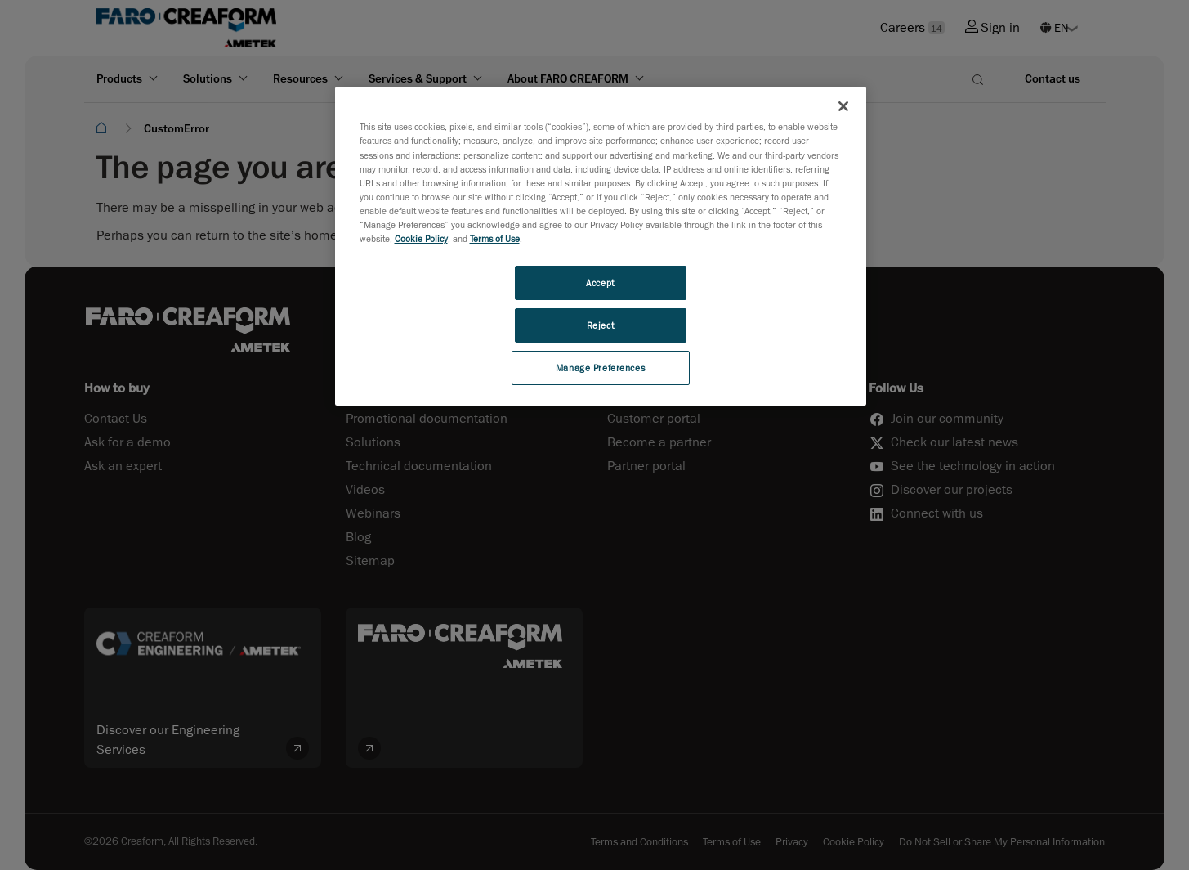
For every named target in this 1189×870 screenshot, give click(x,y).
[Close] (843, 106)
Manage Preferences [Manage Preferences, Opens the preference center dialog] (600, 367)
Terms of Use (495, 238)
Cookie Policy (421, 238)
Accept (600, 282)
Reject (600, 325)
